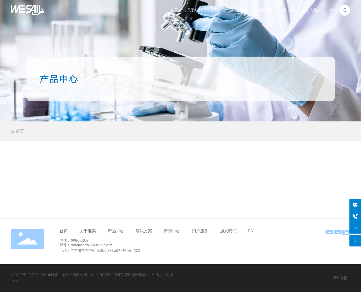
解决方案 (242, 10)
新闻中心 (265, 10)
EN (332, 10)
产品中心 (218, 10)
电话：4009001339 (74, 240)
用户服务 (289, 10)
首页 (174, 10)
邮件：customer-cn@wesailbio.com (86, 245)
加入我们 (313, 10)
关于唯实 (194, 10)
